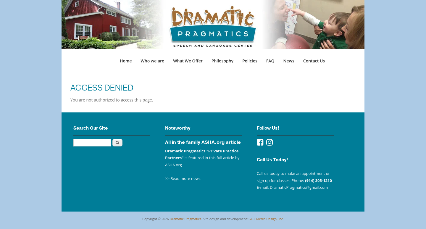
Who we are (152, 61)
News (288, 61)
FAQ (270, 61)
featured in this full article (211, 157)
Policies (249, 61)
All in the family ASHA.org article (203, 142)
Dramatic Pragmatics (185, 219)
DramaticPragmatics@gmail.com (299, 187)
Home (126, 61)
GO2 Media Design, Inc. (266, 219)
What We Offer (188, 61)
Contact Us (314, 61)
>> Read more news (183, 178)
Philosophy (222, 61)
